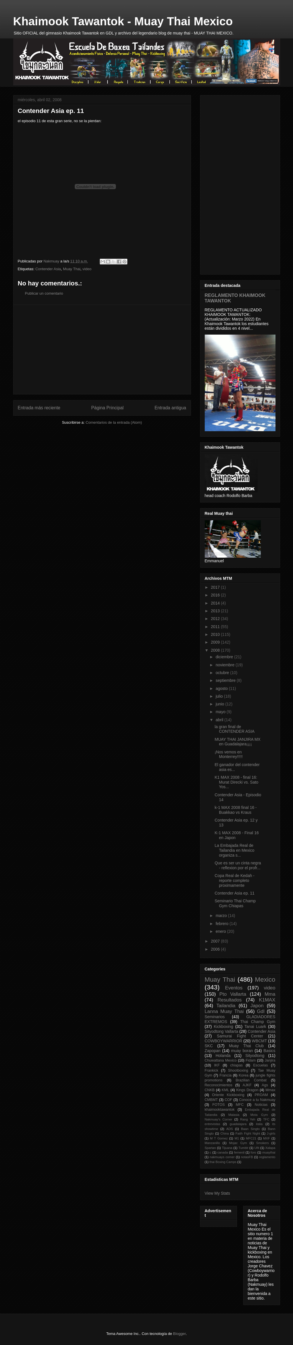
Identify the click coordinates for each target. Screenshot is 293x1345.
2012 (216, 618)
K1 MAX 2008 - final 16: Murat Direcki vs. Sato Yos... (236, 782)
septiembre (226, 680)
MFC (240, 1105)
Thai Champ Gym (257, 1021)
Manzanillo (212, 1143)
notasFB (247, 1157)
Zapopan (213, 1050)
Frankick (212, 1070)
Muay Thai (71, 269)
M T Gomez (219, 1138)
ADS (229, 1129)
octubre (223, 672)
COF (228, 1100)
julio (220, 696)
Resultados (229, 1000)
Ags (265, 1085)
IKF (217, 1065)
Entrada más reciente (39, 407)
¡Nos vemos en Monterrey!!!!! (228, 754)
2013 (216, 611)
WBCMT (259, 1041)
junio (220, 704)
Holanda (223, 1055)
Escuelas (260, 1065)
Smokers (262, 1143)
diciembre (225, 657)
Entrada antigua (170, 407)
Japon (257, 1005)
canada (222, 1152)
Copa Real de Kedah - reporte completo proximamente (234, 880)
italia (259, 1124)
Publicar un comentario (44, 293)
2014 (216, 603)
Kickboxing (223, 1026)
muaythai (268, 1152)
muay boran (242, 1050)
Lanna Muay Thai (224, 1011)
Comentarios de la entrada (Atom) (114, 422)
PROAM (261, 1095)
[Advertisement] (102, 349)
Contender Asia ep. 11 (234, 893)
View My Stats (217, 1193)
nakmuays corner (222, 1157)
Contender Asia (48, 269)
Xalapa (270, 1148)
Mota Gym (259, 1114)
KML (225, 1090)
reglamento (267, 1157)
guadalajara (238, 1124)
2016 (216, 595)
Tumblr (243, 1148)
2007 (216, 941)
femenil (239, 1152)
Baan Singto (250, 1129)
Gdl (261, 1011)
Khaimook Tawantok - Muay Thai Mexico (123, 21)
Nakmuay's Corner (218, 1119)
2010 (216, 634)
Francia (225, 1075)
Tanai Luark (255, 1026)
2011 (216, 626)
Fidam (251, 1060)
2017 (216, 587)
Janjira (270, 1060)
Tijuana (227, 1148)
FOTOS (218, 1105)
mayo (221, 711)
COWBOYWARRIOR (223, 1041)
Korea (243, 1075)
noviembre (225, 665)
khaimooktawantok (220, 1110)
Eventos (234, 988)
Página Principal (107, 407)
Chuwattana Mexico (221, 1060)
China (225, 1133)
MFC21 (251, 1138)
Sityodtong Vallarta (221, 1031)
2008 (216, 650)
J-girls (271, 1133)
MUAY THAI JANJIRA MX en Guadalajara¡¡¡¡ (237, 742)
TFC (266, 1119)
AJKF (247, 1085)
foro (253, 1152)
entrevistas (212, 1124)
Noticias (261, 1105)
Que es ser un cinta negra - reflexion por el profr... (238, 865)
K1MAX (267, 1000)
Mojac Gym (238, 1143)
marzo (222, 915)
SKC (209, 1045)
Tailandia (225, 1005)
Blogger (179, 1333)
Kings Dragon (247, 1090)
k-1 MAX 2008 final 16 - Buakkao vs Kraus (235, 810)
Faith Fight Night (247, 1133)
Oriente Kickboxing (228, 1095)
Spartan (210, 1148)
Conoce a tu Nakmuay (257, 1100)
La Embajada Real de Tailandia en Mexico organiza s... (234, 850)
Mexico (265, 979)
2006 (216, 949)
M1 (237, 1138)
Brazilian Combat (251, 1080)
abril (220, 719)
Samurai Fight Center (240, 1036)
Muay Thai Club (246, 1045)
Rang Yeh (247, 1119)
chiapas (236, 1065)
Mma (270, 994)
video (87, 269)
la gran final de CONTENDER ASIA (234, 729)
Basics (269, 1050)
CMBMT (211, 1100)
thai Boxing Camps (222, 1162)
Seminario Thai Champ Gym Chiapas (235, 903)
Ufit (256, 1148)
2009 (216, 642)
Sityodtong (254, 1055)
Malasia (234, 1114)
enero (221, 931)
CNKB (210, 1090)
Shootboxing (238, 1070)
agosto (222, 688)
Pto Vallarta (232, 994)
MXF (266, 1138)
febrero (222, 923)
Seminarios (215, 1016)
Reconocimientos (219, 1085)
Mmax (270, 1090)
